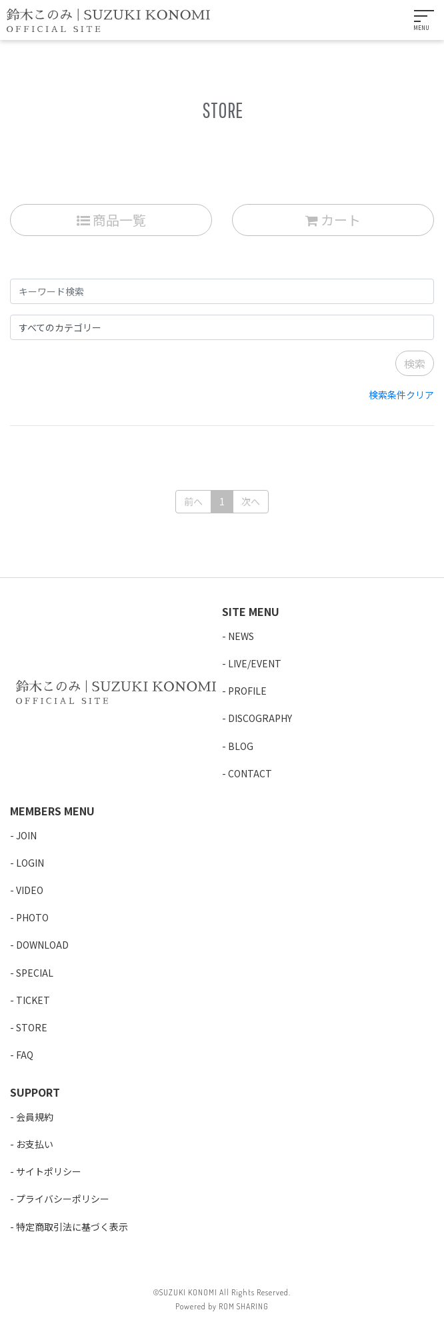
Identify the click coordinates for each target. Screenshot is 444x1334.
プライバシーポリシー (62, 1198)
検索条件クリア (401, 394)
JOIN (26, 835)
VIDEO (29, 890)
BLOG (240, 746)
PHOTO (32, 917)
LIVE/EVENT (254, 663)
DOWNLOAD (42, 944)
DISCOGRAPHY (260, 718)
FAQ (24, 1054)
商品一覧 (111, 219)
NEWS (241, 636)
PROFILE (247, 690)
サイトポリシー (48, 1171)
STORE (31, 1027)
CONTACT (250, 773)
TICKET (33, 1000)
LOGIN (30, 862)
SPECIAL (34, 972)
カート (333, 219)
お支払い (34, 1144)
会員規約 (34, 1116)
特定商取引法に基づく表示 (72, 1226)
